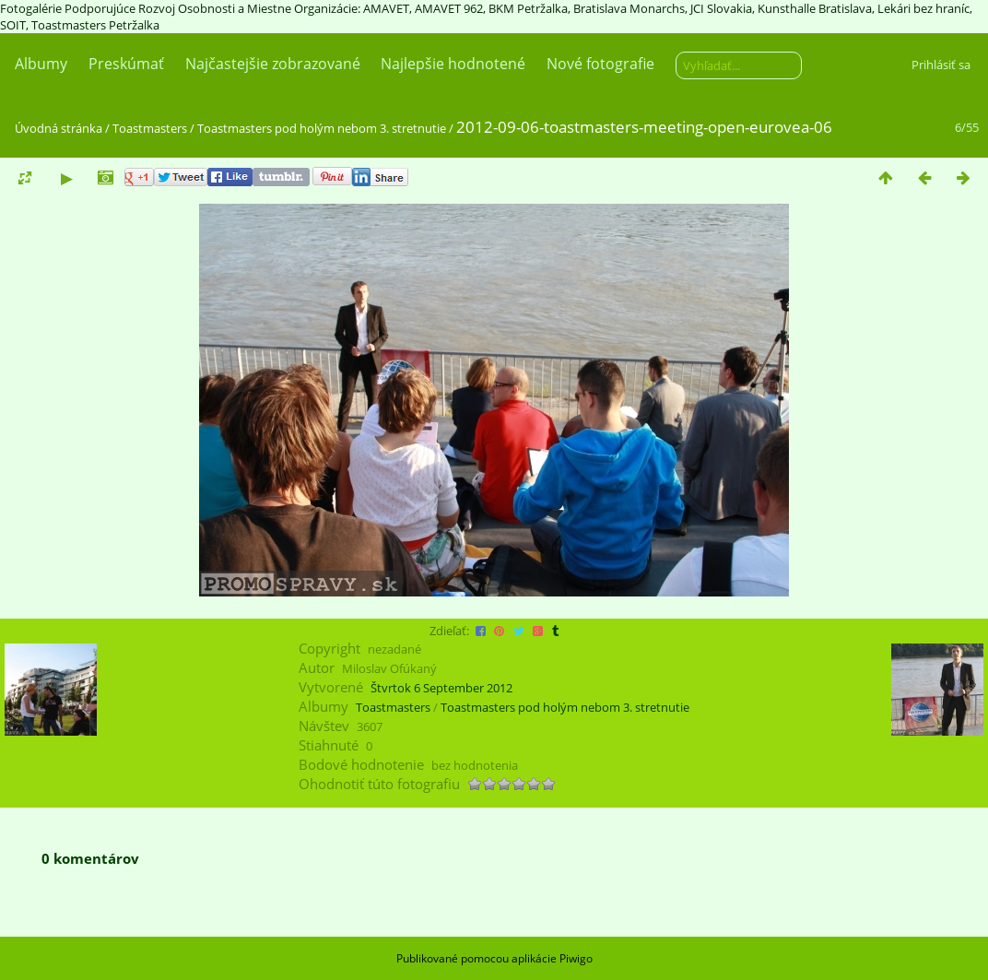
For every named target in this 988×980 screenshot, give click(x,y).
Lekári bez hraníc (923, 8)
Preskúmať (126, 63)
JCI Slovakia (721, 8)
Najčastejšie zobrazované (272, 63)
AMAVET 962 (449, 8)
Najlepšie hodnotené (453, 63)
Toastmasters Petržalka (95, 25)
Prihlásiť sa (941, 64)
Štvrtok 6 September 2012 (441, 687)
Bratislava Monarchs (629, 8)
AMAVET (386, 8)
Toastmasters (149, 128)
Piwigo (576, 958)
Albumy (41, 63)
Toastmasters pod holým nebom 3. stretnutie (321, 128)
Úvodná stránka (58, 128)
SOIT (13, 25)
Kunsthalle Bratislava (815, 8)
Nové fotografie (600, 63)
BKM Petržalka (528, 8)
